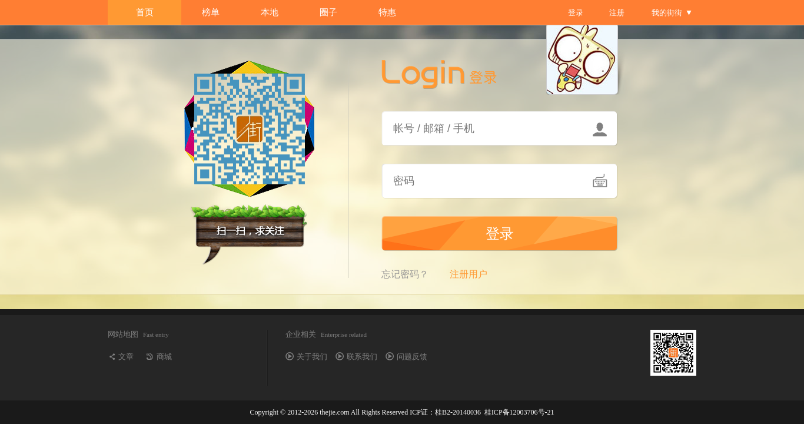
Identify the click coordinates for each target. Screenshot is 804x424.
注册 (616, 12)
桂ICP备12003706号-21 (519, 412)
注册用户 (468, 274)
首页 (145, 12)
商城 (164, 356)
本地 (269, 12)
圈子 (328, 12)
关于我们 (312, 356)
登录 (575, 12)
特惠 (387, 12)
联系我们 (362, 356)
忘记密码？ (404, 274)
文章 (126, 356)
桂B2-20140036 (458, 412)
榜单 (211, 12)
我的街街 (667, 12)
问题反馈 (412, 356)
